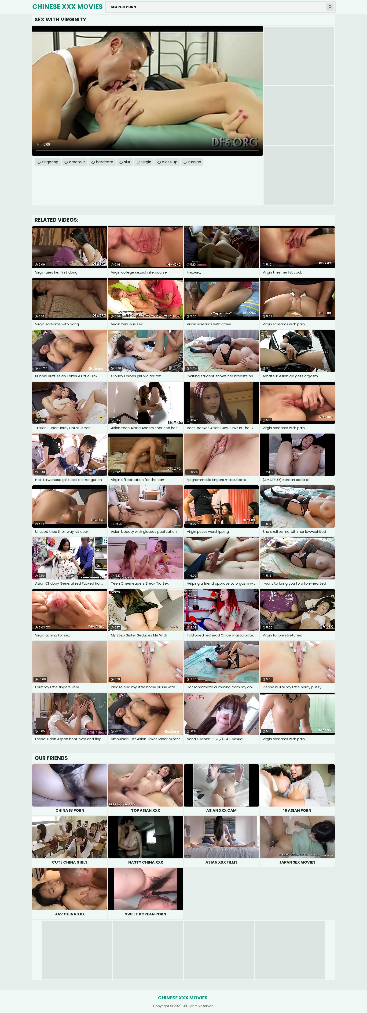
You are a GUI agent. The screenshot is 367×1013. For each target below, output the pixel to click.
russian (194, 162)
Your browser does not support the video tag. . (147, 91)
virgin (146, 162)
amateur (77, 162)
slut (127, 162)
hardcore (104, 162)
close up (169, 162)
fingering (50, 162)
